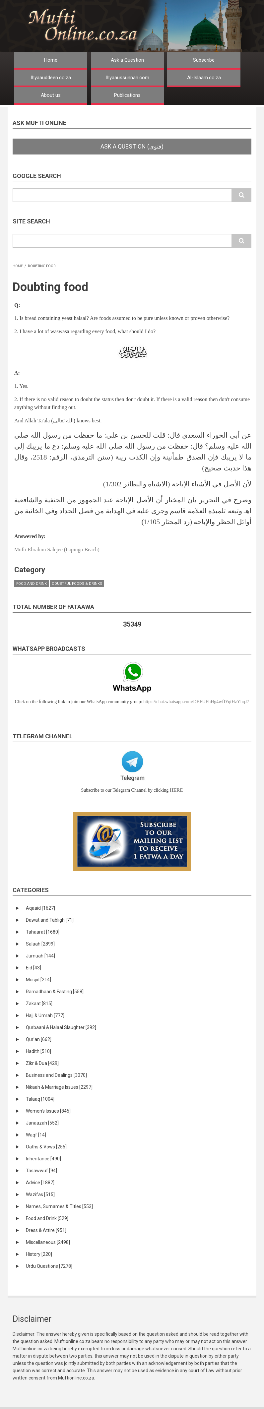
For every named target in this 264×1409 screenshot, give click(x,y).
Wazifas (40, 1194)
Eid (33, 967)
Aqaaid (40, 908)
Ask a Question (127, 60)
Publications (127, 95)
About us (51, 95)
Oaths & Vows (46, 1146)
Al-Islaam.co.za (204, 78)
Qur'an (38, 1039)
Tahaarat (42, 932)
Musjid (38, 979)
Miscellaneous (48, 1242)
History (39, 1254)
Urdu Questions (49, 1266)
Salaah (40, 944)
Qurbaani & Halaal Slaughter (61, 1027)
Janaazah (42, 1123)
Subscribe (204, 60)
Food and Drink (31, 584)
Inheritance (43, 1158)
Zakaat (39, 1003)
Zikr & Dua (42, 1063)
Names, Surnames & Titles (59, 1206)
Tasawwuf (41, 1170)
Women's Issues (48, 1111)
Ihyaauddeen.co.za (51, 78)
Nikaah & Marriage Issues (59, 1087)
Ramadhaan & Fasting (55, 991)
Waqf (36, 1134)
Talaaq (40, 1099)
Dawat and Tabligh (50, 920)
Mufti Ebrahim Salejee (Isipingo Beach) (56, 549)
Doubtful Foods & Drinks (77, 584)
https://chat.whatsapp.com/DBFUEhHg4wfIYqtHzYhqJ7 (196, 701)
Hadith (38, 1051)
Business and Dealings (56, 1075)
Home (50, 60)
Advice (40, 1182)
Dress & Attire (46, 1230)
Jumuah (40, 955)
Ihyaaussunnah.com (127, 78)
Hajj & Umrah (45, 1015)
